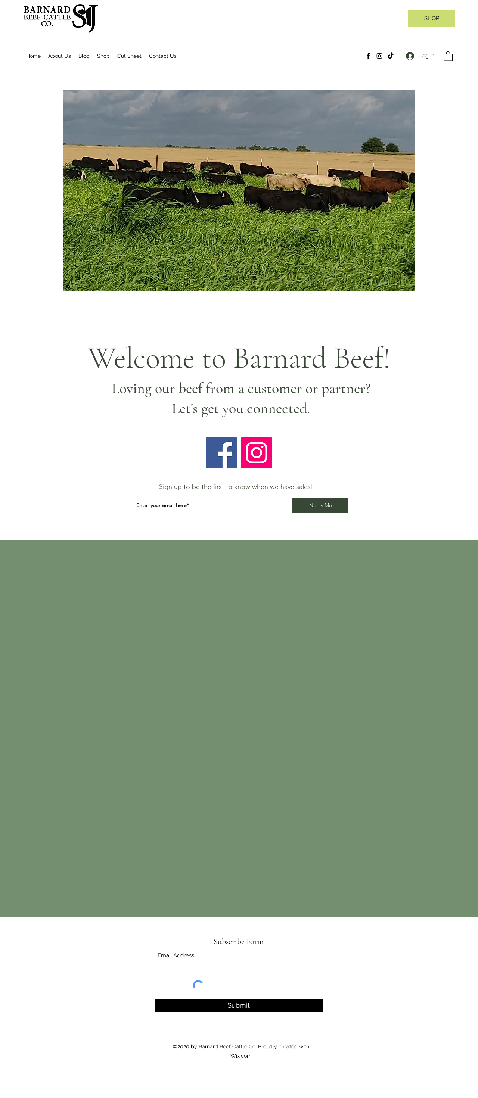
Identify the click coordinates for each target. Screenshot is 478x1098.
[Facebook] (368, 56)
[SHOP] (431, 18)
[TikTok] (390, 56)
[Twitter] (233, 531)
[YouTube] (244, 531)
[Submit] (239, 1005)
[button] (448, 55)
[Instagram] (379, 56)
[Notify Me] (320, 505)
